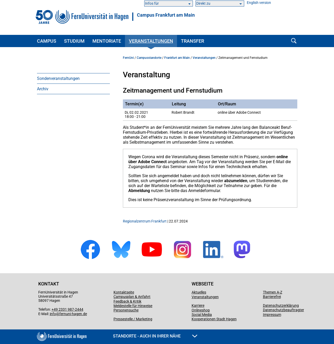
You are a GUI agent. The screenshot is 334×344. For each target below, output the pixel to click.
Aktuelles (199, 292)
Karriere (198, 305)
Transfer (192, 41)
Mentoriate (106, 41)
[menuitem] (73, 78)
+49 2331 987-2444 (67, 309)
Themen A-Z (272, 292)
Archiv (42, 88)
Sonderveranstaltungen (58, 78)
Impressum (272, 315)
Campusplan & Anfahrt (132, 297)
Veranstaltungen (151, 41)
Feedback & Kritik (127, 301)
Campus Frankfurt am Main (166, 15)
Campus (46, 41)
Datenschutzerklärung (281, 305)
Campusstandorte (149, 58)
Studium (74, 41)
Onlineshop (201, 310)
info (53, 314)
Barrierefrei (272, 297)
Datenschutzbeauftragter (283, 310)
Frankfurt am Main (177, 58)
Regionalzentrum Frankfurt (145, 221)
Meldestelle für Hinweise (133, 306)
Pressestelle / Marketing (133, 319)
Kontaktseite (124, 292)
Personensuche (126, 310)
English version (259, 3)
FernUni (128, 58)
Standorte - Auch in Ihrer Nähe (155, 336)
